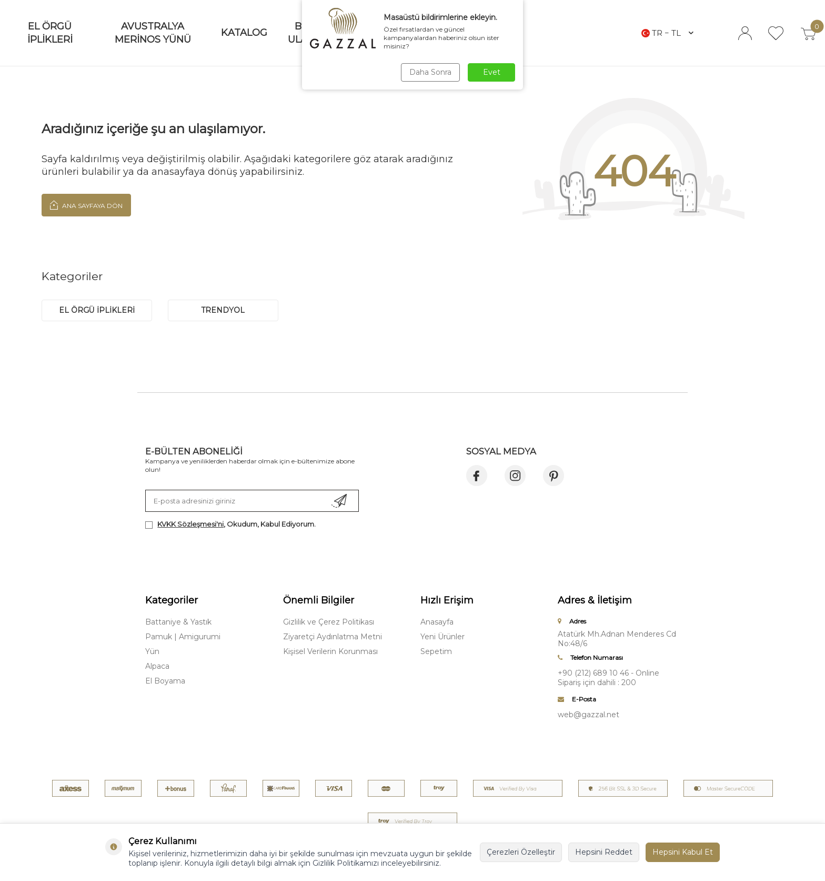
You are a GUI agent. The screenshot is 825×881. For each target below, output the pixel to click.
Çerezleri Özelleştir (521, 852)
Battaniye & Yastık (178, 622)
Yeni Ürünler (442, 636)
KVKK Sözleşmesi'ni (190, 524)
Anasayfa (437, 622)
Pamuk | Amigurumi (182, 636)
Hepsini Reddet (603, 852)
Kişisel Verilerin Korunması (330, 651)
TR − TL (667, 33)
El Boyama (165, 681)
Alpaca (157, 666)
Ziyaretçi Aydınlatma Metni (332, 636)
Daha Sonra (430, 72)
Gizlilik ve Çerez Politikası (328, 622)
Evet (491, 72)
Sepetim (436, 651)
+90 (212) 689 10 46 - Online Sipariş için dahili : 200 (608, 677)
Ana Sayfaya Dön (86, 205)
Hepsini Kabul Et (682, 852)
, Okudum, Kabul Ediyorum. (230, 524)
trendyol (223, 310)
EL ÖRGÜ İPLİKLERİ (97, 310)
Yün (152, 651)
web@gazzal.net (588, 714)
